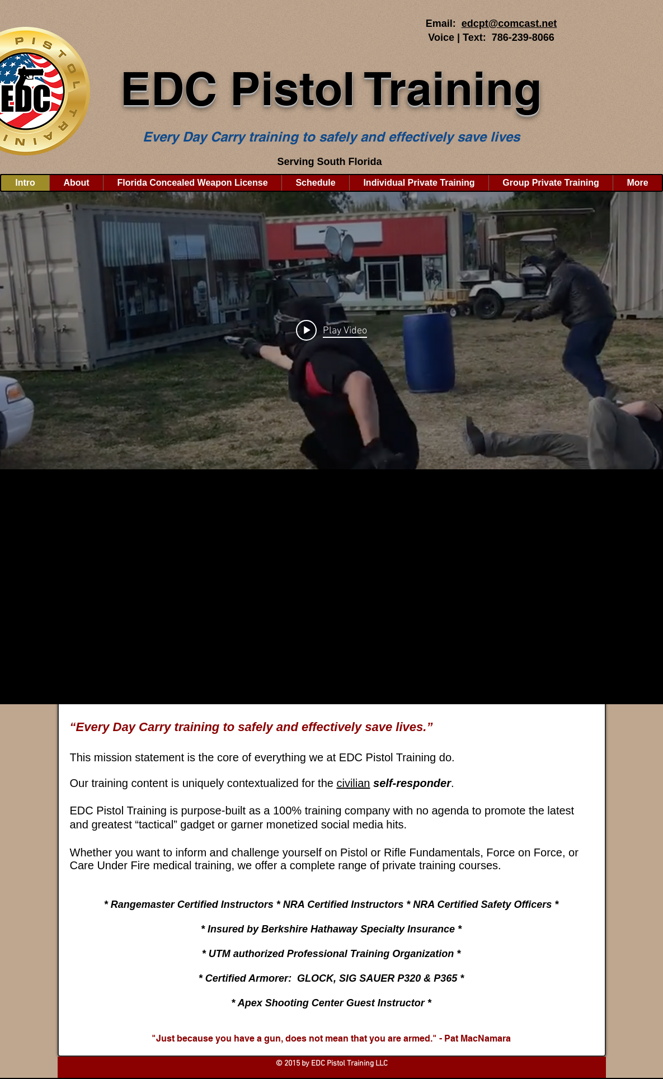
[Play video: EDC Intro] (331, 330)
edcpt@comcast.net (509, 23)
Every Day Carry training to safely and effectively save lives (331, 136)
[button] (76, 183)
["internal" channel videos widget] (331, 330)
